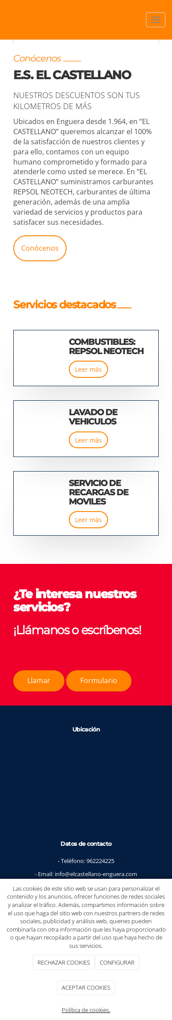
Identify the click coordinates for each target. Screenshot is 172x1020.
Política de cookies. (86, 1010)
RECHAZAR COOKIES (63, 962)
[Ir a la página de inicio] (4, 20)
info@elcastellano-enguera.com (96, 874)
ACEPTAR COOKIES (86, 987)
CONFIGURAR (117, 962)
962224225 (100, 861)
